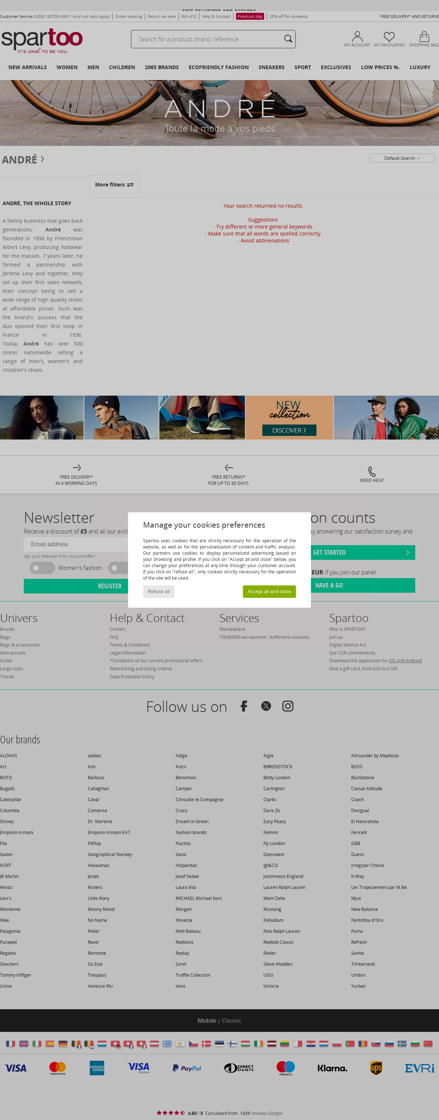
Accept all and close (269, 591)
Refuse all (159, 591)
